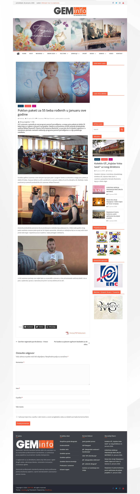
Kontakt (119, 53)
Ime (18, 388)
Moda (92, 53)
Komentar (20, 362)
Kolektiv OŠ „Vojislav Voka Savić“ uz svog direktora (108, 165)
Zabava (101, 53)
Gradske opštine (65, 457)
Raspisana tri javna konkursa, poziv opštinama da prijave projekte (113, 215)
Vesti (31, 53)
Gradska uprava (65, 453)
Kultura (63, 53)
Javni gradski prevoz (88, 441)
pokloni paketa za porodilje (63, 118)
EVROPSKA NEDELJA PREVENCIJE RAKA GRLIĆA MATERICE (114, 189)
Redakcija (21, 118)
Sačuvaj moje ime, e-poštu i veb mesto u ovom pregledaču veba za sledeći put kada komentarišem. (53, 417)
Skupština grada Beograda (68, 441)
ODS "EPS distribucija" (89, 456)
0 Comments (40, 118)
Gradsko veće (64, 449)
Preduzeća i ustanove (67, 465)
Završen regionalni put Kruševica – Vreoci (32, 342)
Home (24, 53)
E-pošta (19, 398)
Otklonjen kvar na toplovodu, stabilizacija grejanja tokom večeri (52, 4)
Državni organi (64, 469)
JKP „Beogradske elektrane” (91, 460)
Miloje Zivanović (50, 118)
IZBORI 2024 (51, 53)
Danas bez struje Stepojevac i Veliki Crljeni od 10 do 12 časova (114, 202)
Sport (84, 53)
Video (111, 53)
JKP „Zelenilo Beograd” (89, 464)
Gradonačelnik (64, 445)
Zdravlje (74, 53)
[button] (43, 53)
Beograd (39, 53)
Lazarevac (27, 106)
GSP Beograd (86, 445)
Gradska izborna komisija (68, 461)
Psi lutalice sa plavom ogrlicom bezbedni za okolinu (72, 343)
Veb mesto (20, 407)
